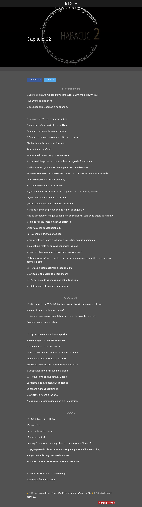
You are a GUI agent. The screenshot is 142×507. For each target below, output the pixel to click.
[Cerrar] (3, 3)
